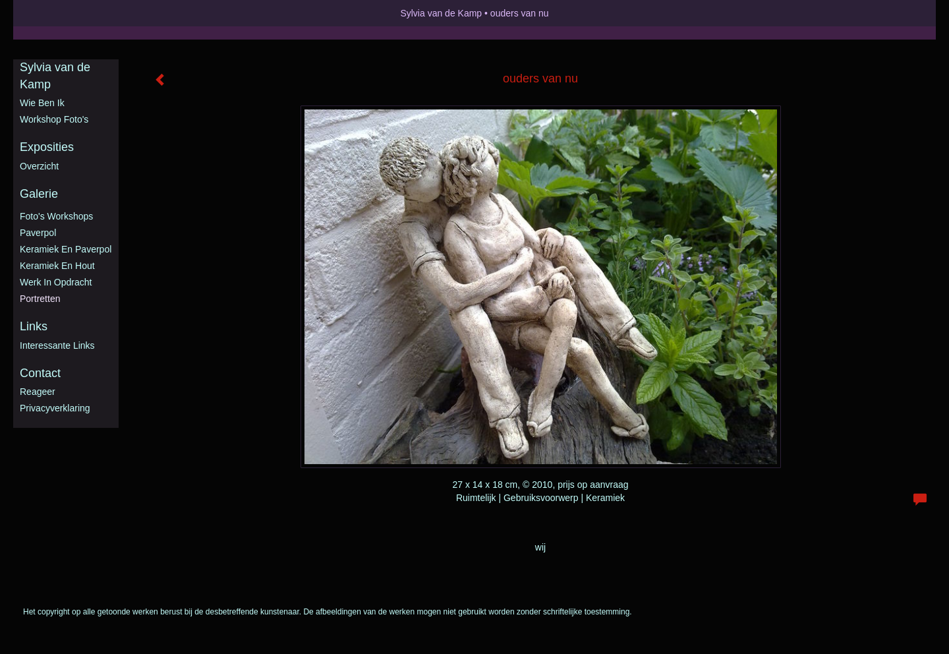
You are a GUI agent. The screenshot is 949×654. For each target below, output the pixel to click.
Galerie (39, 193)
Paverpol (38, 232)
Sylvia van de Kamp (441, 13)
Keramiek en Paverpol (65, 249)
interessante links (57, 345)
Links (33, 326)
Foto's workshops (56, 216)
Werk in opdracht (56, 282)
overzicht (39, 166)
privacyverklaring (55, 408)
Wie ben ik (42, 103)
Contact (40, 373)
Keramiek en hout (57, 265)
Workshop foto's (54, 119)
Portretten (40, 298)
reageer (37, 391)
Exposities (47, 147)
